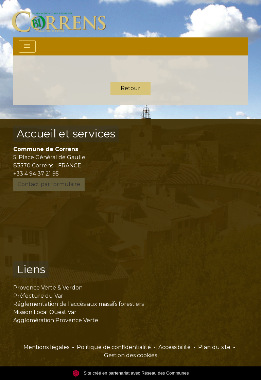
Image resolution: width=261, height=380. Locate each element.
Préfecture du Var (38, 296)
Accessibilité (174, 347)
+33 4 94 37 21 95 (36, 173)
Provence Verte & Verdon (48, 287)
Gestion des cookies (130, 355)
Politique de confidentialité (114, 347)
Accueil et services (66, 133)
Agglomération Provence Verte (55, 320)
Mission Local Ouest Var (44, 312)
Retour (130, 88)
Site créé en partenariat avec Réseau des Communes (130, 373)
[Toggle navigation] (27, 46)
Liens (31, 269)
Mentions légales (46, 347)
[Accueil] (62, 19)
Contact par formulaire (49, 184)
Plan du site (214, 347)
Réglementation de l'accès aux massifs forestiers (78, 304)
